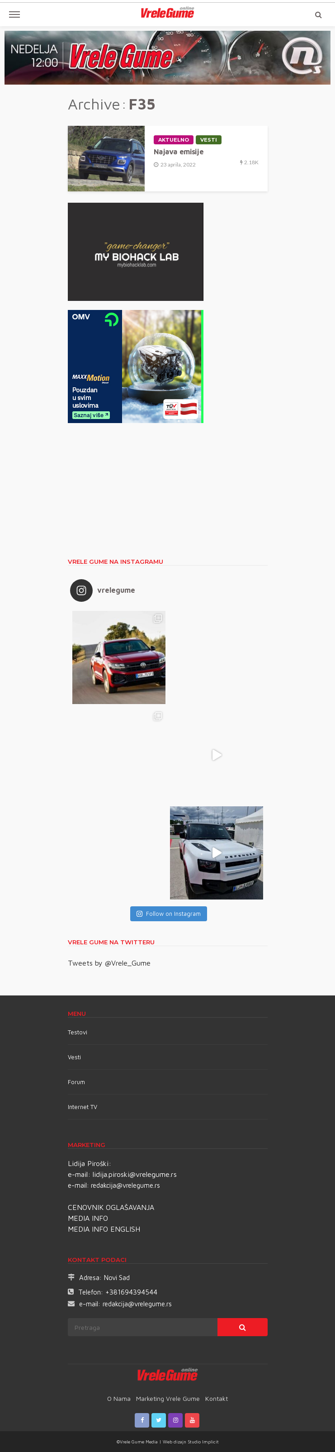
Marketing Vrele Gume (168, 1398)
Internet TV (82, 1106)
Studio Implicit (202, 1441)
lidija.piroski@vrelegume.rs (135, 1174)
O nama (119, 1398)
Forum (76, 1081)
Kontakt (216, 1398)
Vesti (208, 140)
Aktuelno (173, 140)
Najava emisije (178, 151)
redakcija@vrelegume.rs (125, 1185)
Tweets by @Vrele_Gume (109, 963)
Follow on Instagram (168, 913)
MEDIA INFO (88, 1218)
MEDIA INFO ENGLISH (104, 1229)
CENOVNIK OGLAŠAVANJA (111, 1207)
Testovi (77, 1032)
